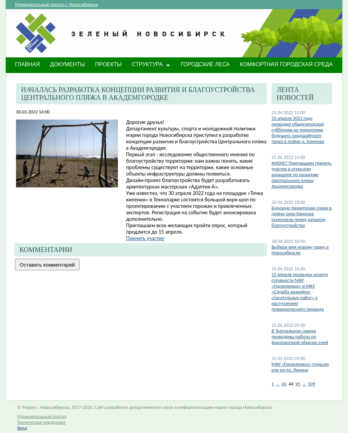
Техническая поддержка (41, 422)
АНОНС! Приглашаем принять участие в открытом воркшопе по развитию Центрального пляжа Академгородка (302, 174)
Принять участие (145, 238)
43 (283, 384)
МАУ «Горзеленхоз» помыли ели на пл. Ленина (300, 367)
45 (298, 384)
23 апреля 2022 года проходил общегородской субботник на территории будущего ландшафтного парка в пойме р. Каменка (298, 129)
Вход (22, 428)
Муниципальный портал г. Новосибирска (56, 4)
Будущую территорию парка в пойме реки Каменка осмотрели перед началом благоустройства (302, 216)
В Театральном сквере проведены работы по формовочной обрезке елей (300, 336)
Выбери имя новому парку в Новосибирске (300, 250)
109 (311, 384)
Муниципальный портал (41, 416)
